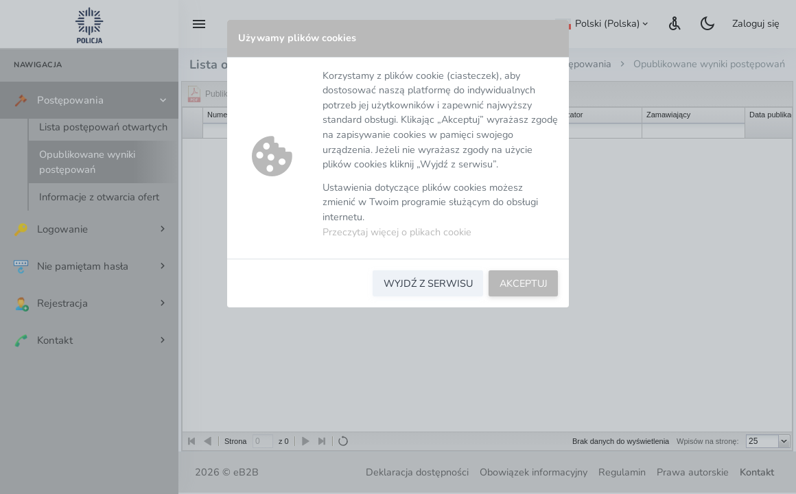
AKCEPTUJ (524, 283)
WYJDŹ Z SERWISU (428, 283)
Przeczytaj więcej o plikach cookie (397, 232)
